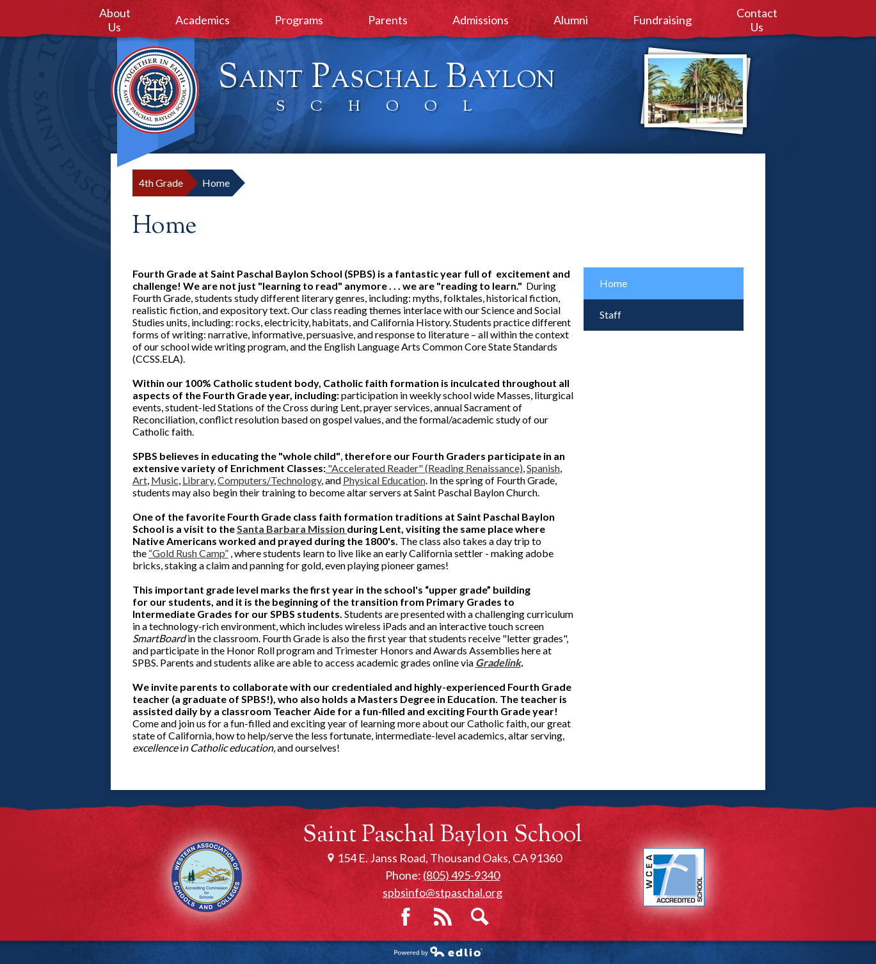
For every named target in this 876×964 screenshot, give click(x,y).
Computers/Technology (269, 480)
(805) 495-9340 (461, 875)
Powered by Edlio (438, 951)
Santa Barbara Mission (292, 529)
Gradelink (498, 662)
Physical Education (384, 480)
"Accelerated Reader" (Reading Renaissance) (424, 468)
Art (139, 480)
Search (480, 917)
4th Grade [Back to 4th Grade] (161, 183)
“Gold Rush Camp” (188, 553)
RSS (443, 917)
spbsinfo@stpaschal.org (442, 892)
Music (165, 480)
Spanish (543, 468)
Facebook (406, 917)
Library (198, 480)
